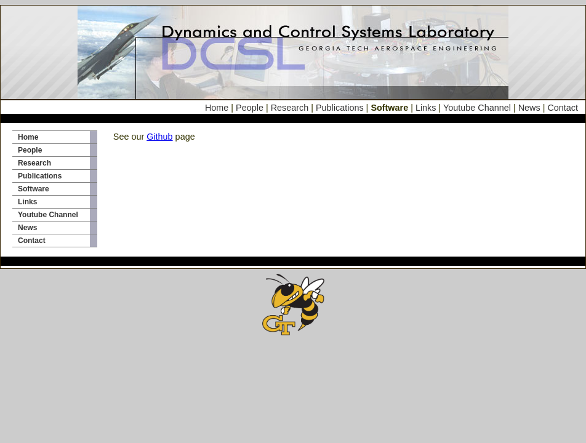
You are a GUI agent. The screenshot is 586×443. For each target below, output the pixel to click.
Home (218, 108)
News (529, 108)
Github (159, 137)
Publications (340, 108)
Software (33, 189)
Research (290, 108)
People (249, 108)
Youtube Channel (477, 108)
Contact (562, 108)
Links (425, 108)
